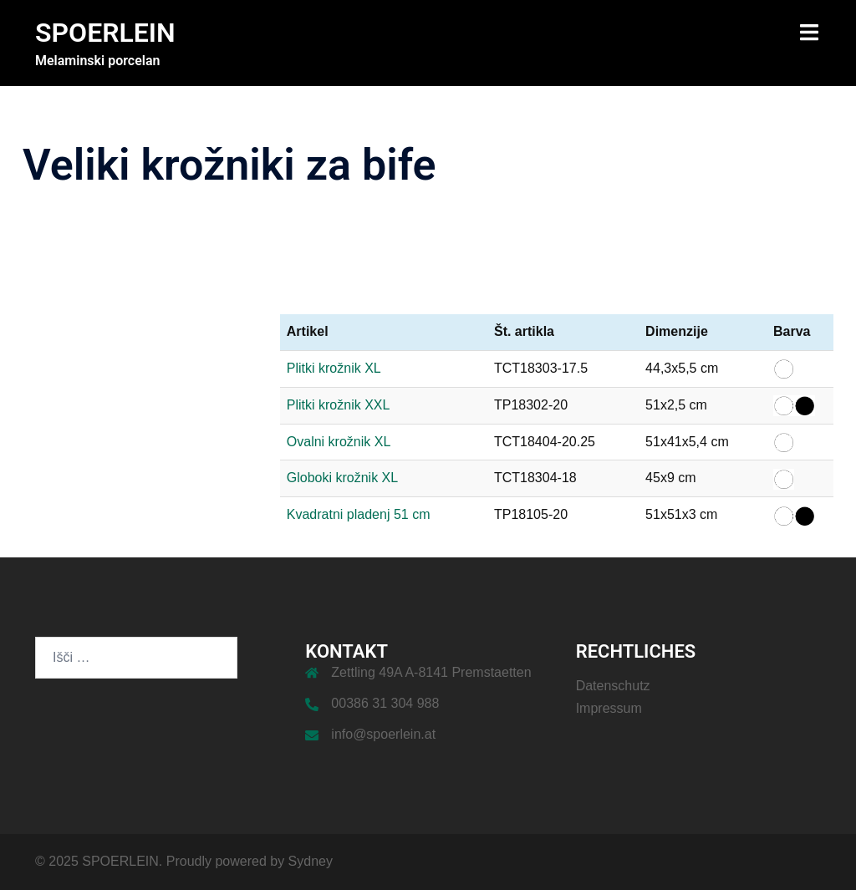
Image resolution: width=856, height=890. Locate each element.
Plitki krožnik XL (334, 368)
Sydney (310, 861)
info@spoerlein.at (383, 734)
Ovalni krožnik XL (339, 442)
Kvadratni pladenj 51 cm (359, 514)
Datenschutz (613, 686)
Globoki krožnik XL (342, 477)
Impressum (609, 708)
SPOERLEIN (105, 32)
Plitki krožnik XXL (338, 405)
